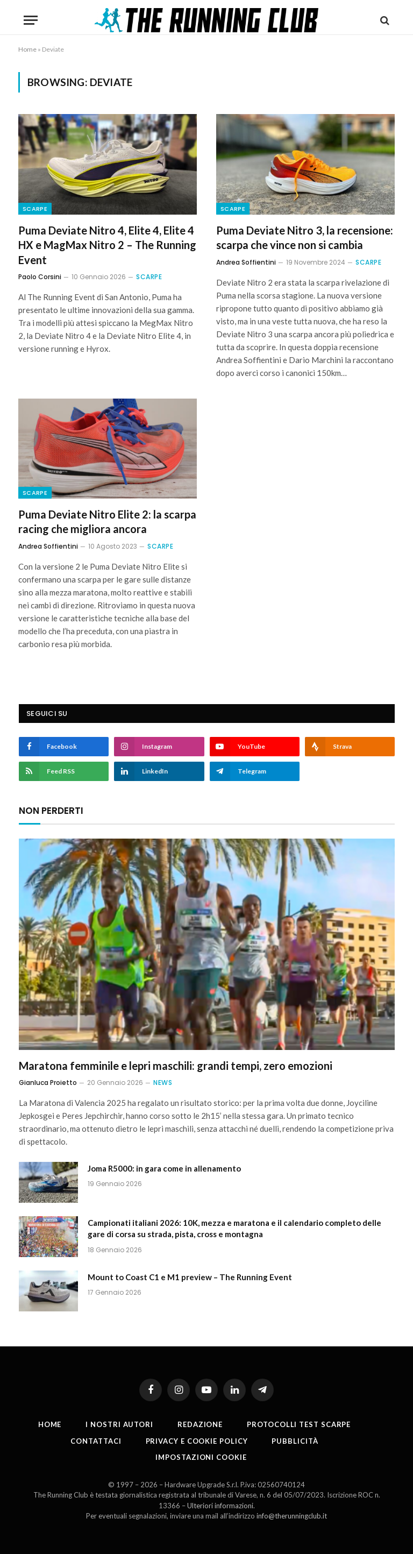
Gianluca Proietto (48, 1082)
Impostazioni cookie (200, 1457)
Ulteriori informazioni (220, 1505)
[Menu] (31, 20)
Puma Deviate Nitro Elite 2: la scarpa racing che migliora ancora (107, 521)
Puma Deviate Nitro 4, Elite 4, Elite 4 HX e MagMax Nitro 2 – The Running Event (107, 245)
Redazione (200, 1424)
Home (27, 49)
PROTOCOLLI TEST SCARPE (299, 1424)
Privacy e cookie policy (197, 1441)
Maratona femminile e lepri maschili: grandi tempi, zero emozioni (175, 1065)
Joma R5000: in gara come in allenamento (164, 1168)
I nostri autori (119, 1424)
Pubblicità (295, 1441)
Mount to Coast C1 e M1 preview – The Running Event (190, 1277)
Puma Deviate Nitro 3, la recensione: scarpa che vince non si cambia (304, 237)
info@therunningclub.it (292, 1516)
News (162, 1082)
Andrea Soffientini (246, 262)
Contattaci (95, 1441)
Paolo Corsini (39, 276)
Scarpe (35, 208)
